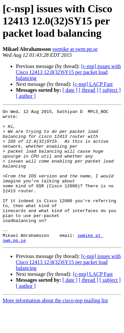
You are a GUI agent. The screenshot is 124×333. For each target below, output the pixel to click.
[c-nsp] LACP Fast (92, 84)
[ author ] (26, 96)
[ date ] (69, 90)
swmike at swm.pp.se (75, 49)
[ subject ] (110, 90)
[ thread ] (88, 90)
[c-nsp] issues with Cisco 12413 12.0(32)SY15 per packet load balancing (68, 72)
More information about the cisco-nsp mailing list (55, 327)
